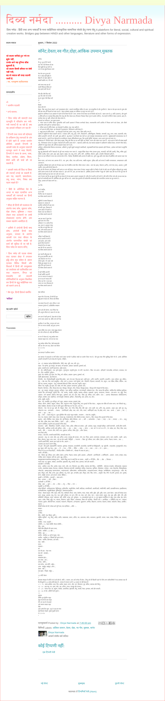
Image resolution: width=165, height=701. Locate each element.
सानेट (92, 627)
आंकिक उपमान (59, 627)
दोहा (73, 627)
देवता (68, 627)
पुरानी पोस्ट (119, 683)
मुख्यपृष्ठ (81, 683)
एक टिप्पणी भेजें (49, 652)
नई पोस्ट (44, 683)
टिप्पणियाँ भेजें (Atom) (87, 691)
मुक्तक (86, 627)
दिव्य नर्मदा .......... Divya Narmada (79, 20)
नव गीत (79, 627)
